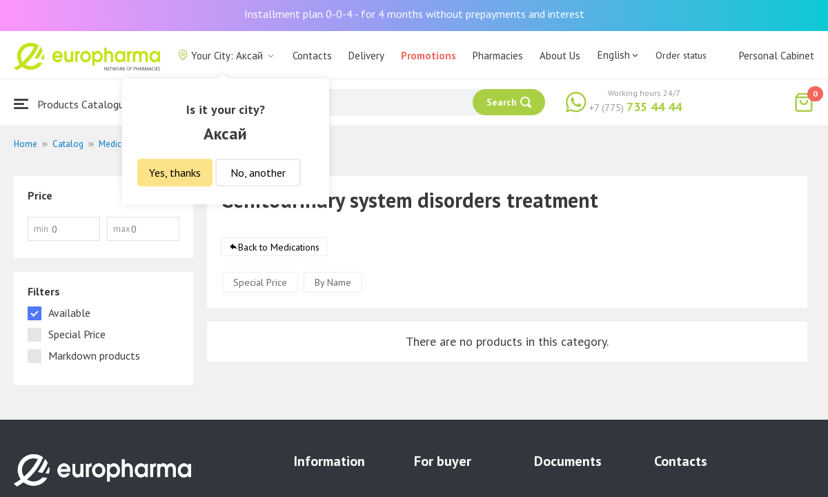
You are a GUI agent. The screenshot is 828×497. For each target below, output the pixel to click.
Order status (681, 55)
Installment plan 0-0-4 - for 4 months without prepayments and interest (414, 14)
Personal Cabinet (776, 55)
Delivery (366, 55)
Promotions (428, 55)
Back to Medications (278, 248)
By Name (333, 283)
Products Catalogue (72, 104)
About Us (560, 55)
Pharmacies (498, 55)
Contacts (312, 55)
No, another (258, 172)
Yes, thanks (175, 172)
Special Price (260, 283)
